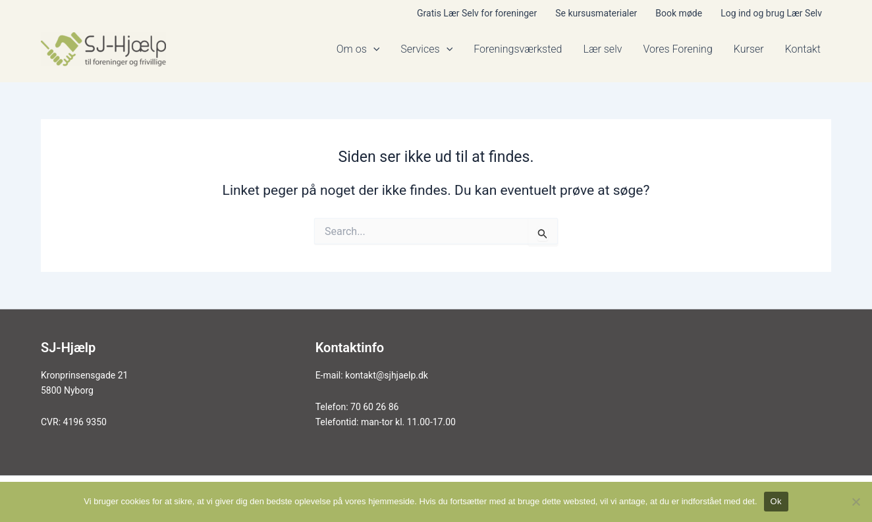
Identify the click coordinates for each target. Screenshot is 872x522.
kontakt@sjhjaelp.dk (386, 375)
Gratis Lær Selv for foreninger (477, 13)
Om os (358, 49)
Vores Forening (677, 49)
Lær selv (602, 49)
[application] (373, 49)
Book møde (678, 13)
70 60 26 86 (374, 407)
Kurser (749, 49)
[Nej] (855, 501)
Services (426, 49)
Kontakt (803, 49)
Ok (776, 501)
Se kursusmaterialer (596, 13)
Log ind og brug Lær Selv (771, 13)
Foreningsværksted (518, 49)
